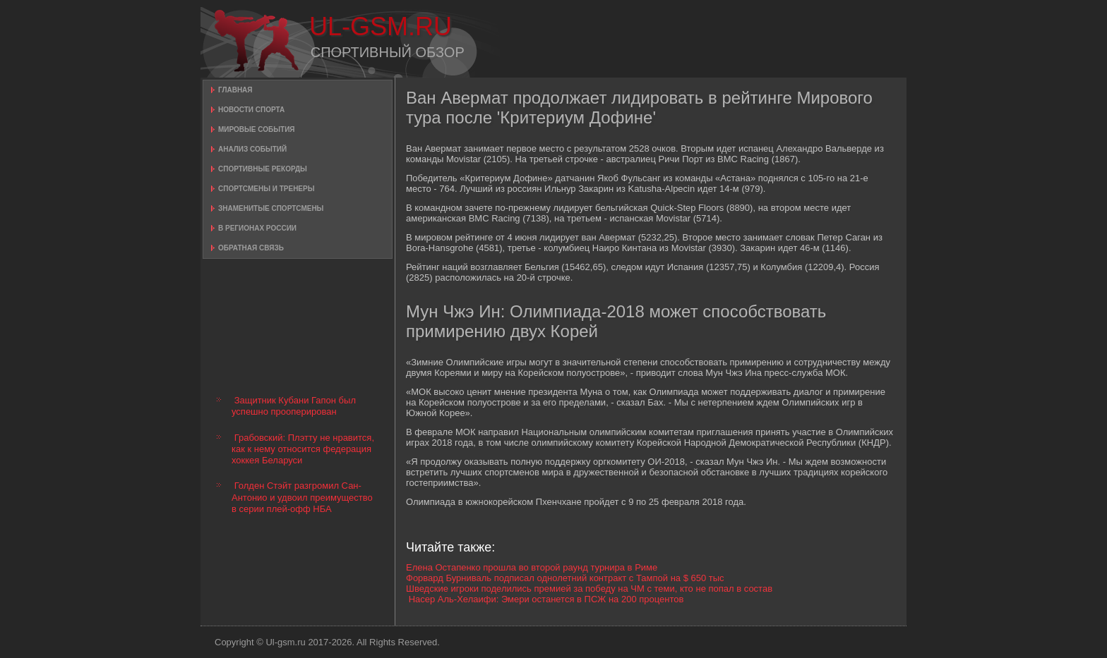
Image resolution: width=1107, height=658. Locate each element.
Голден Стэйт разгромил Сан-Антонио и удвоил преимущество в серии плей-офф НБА (302, 497)
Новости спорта (251, 110)
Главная (235, 90)
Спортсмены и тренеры (266, 189)
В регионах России (257, 228)
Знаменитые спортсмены (270, 208)
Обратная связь (251, 248)
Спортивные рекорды (262, 169)
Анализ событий (252, 149)
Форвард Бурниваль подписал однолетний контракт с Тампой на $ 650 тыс (565, 578)
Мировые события (256, 129)
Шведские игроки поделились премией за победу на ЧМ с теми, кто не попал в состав (589, 588)
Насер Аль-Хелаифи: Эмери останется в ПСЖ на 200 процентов (546, 599)
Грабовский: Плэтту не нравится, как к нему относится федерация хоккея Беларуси (303, 449)
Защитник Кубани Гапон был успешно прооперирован (294, 406)
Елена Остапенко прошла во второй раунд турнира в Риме (531, 567)
